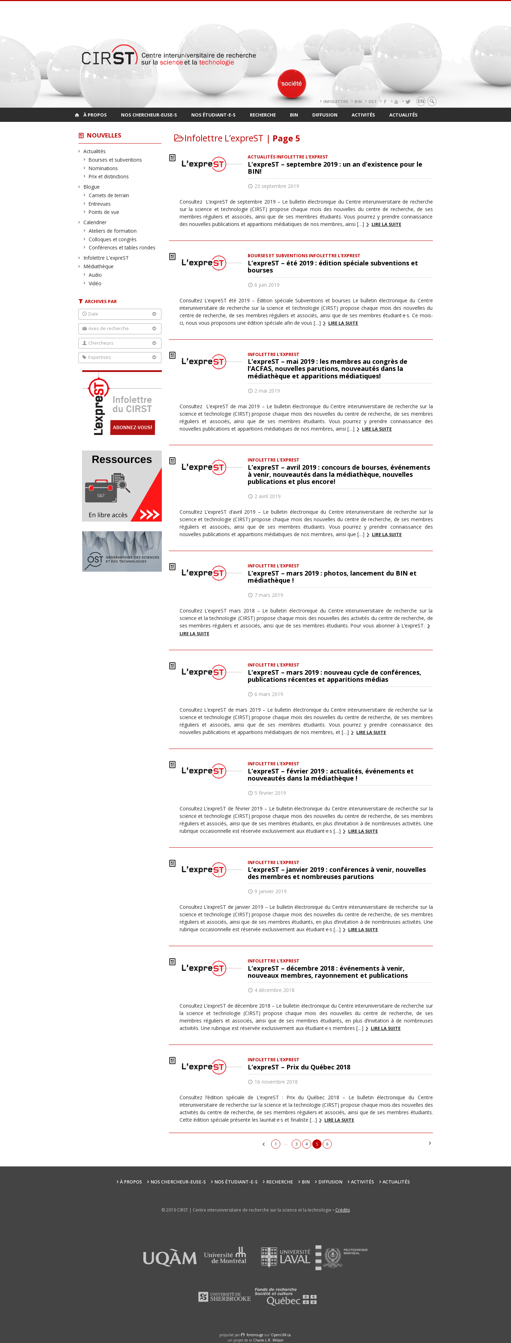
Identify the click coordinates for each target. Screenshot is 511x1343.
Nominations (103, 168)
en (421, 101)
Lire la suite (386, 224)
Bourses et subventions (115, 159)
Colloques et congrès (113, 239)
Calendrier (95, 222)
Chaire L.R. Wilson (268, 1340)
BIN (358, 101)
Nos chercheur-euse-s (149, 115)
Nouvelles (104, 135)
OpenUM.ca (281, 1334)
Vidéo (95, 283)
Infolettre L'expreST (106, 257)
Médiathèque (99, 266)
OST (372, 101)
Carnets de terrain (109, 195)
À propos (95, 115)
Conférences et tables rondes (122, 247)
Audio (95, 274)
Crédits (342, 1210)
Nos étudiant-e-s (213, 115)
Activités (363, 115)
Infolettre (335, 101)
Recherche (263, 115)
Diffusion (324, 115)
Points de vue (104, 212)
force (255, 1334)
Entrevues (100, 203)
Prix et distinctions (109, 176)
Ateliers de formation (113, 230)
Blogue (92, 186)
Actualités (403, 115)
